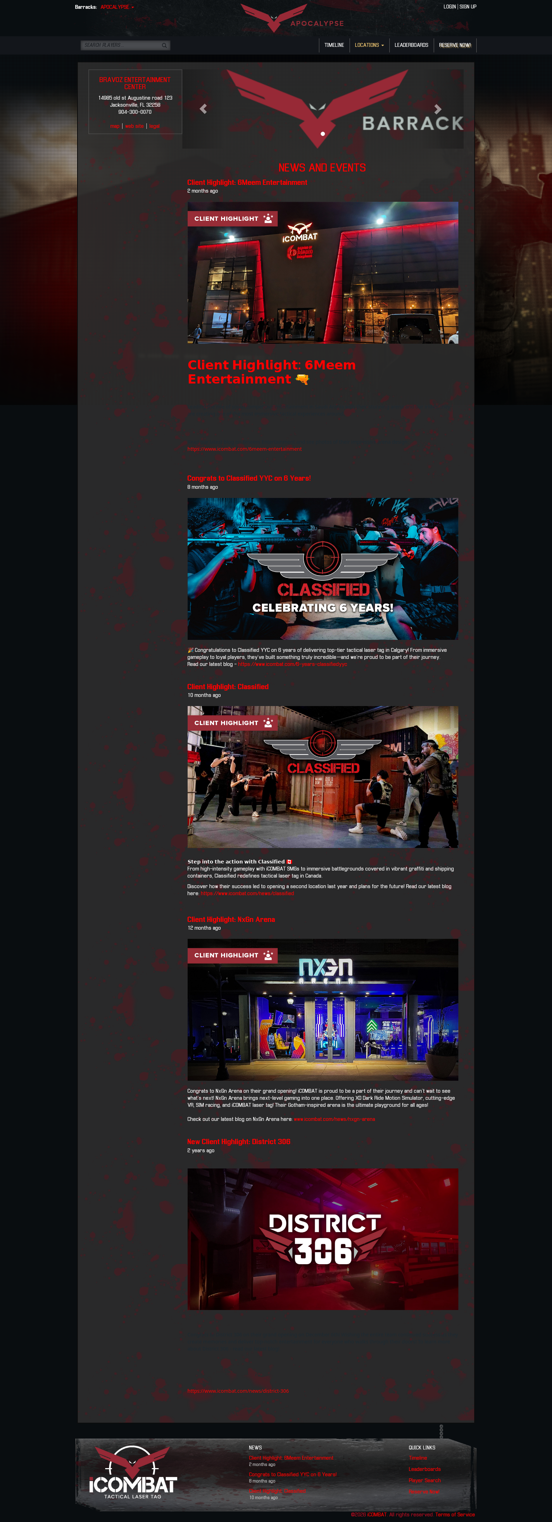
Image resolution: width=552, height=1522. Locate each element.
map (115, 126)
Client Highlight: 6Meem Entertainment (248, 182)
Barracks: (86, 7)
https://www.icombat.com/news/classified (247, 893)
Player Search (425, 1480)
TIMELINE (334, 45)
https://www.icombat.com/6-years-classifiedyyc (292, 664)
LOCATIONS (369, 45)
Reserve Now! (424, 1492)
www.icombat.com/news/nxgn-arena (334, 1119)
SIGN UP (468, 7)
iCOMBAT (377, 1514)
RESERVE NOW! (455, 45)
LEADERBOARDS (411, 45)
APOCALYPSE (117, 7)
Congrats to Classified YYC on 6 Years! (249, 478)
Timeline (418, 1458)
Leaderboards (425, 1469)
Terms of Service (455, 1514)
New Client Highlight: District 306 (239, 1142)
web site (134, 126)
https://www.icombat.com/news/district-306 (238, 1390)
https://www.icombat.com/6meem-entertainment (245, 448)
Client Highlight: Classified (228, 687)
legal (155, 126)
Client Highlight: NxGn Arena (231, 919)
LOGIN (450, 7)
